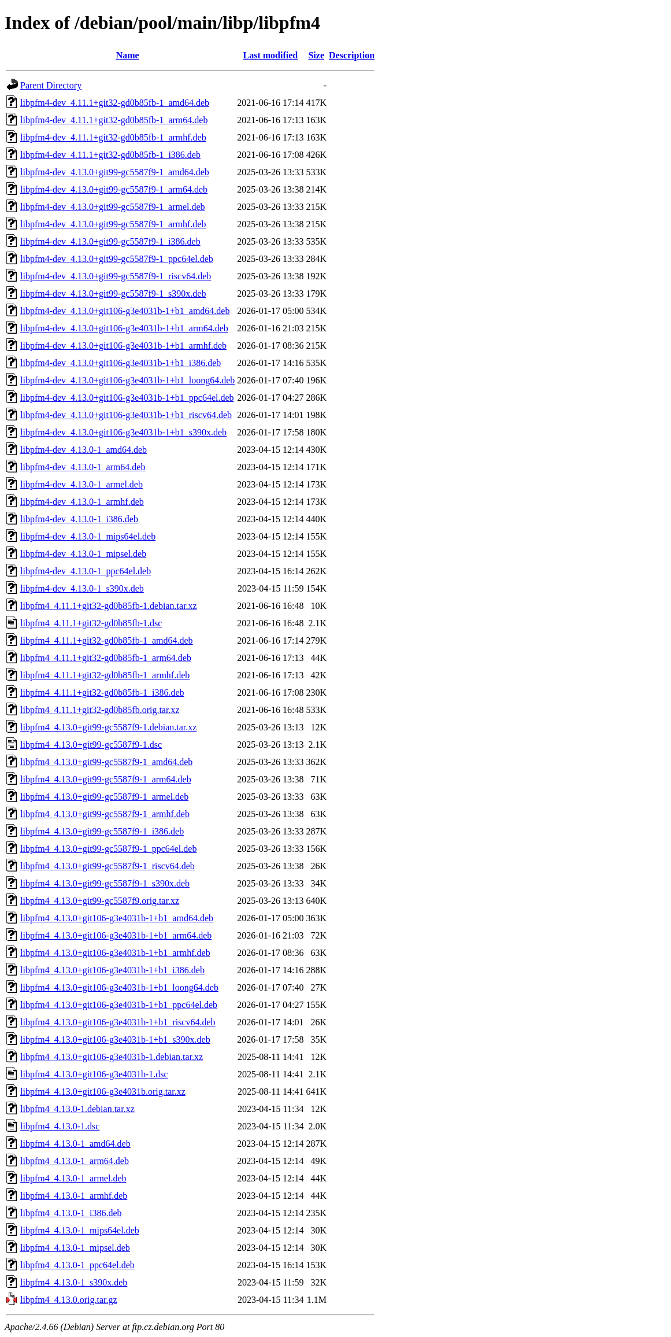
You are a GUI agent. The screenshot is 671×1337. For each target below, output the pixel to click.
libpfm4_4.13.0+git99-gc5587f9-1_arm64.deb (105, 779)
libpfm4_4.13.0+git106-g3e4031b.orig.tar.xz (103, 1091)
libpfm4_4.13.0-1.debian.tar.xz (77, 1109)
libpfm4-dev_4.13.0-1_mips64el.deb (87, 536)
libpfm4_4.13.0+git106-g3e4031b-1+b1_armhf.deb (115, 953)
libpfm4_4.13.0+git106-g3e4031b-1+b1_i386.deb (112, 970)
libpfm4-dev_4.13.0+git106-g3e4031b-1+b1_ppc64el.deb (127, 397)
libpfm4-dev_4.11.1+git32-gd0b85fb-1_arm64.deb (113, 120)
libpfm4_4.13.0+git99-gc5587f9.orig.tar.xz (99, 901)
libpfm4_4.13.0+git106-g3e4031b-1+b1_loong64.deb (119, 987)
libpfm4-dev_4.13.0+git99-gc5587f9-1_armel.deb (112, 207)
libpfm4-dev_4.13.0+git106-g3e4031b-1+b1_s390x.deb (123, 432)
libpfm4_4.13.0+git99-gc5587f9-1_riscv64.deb (107, 866)
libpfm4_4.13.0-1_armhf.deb (73, 1196)
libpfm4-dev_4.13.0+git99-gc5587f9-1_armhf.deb (113, 224)
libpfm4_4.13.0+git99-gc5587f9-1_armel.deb (104, 797)
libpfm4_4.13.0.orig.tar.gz (68, 1300)
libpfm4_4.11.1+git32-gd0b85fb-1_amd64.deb (106, 640)
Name (127, 55)
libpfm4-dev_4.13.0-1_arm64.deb (82, 467)
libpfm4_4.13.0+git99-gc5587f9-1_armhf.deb (105, 814)
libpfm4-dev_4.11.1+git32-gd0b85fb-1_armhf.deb (113, 137)
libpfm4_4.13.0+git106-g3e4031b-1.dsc (94, 1074)
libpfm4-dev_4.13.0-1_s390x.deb (82, 588)
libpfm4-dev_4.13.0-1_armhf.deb (82, 502)
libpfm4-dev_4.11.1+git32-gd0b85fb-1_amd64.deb (114, 103)
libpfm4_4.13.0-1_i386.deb (71, 1213)
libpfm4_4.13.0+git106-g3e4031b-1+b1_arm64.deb (116, 935)
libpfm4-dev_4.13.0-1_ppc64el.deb (85, 571)
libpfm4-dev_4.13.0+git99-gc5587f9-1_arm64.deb (113, 189)
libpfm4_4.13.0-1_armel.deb (73, 1178)
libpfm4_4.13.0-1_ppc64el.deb (77, 1265)
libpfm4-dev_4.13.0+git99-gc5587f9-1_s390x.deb (113, 293)
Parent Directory (50, 85)
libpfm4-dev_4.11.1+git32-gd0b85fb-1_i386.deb (110, 155)
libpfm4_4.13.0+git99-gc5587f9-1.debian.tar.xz (108, 727)
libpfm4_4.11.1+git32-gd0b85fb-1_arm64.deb (105, 658)
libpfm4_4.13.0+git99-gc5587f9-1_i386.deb (102, 831)
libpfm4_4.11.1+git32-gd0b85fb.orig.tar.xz (100, 710)
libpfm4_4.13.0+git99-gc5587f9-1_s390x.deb (105, 883)
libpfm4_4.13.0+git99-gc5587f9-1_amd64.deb (106, 762)
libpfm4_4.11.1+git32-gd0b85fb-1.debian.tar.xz (108, 606)
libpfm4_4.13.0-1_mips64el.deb (79, 1230)
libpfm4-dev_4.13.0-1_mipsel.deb (83, 554)
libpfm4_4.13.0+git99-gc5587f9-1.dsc (91, 744)
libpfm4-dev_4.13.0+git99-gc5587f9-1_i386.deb (110, 241)
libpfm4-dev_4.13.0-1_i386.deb (79, 519)
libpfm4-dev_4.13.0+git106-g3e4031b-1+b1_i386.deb (120, 363)
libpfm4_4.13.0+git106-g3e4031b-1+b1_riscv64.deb (118, 1022)
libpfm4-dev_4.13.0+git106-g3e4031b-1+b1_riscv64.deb (126, 415)
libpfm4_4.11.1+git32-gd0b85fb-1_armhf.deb (105, 675)
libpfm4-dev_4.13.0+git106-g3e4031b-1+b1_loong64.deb (127, 380)
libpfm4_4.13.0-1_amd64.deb (75, 1143)
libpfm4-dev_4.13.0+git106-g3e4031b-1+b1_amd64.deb (124, 311)
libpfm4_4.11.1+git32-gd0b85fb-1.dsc (91, 623)
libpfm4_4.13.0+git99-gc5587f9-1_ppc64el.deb (108, 849)
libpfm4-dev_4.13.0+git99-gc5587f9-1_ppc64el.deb (116, 259)
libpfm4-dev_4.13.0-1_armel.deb (81, 484)
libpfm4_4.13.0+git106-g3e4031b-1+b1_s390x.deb (115, 1039)
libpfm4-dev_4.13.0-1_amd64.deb (83, 450)
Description (352, 55)
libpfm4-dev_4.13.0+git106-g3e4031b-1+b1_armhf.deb (123, 345)
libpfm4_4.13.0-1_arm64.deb (74, 1161)
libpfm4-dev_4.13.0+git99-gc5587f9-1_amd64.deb (114, 172)
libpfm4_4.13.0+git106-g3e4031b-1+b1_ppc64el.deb (118, 1005)
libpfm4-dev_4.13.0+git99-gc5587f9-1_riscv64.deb (115, 276)
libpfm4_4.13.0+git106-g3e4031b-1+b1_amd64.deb (116, 918)
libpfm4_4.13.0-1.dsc (59, 1126)
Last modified (270, 55)
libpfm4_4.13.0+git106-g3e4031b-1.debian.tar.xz (111, 1057)
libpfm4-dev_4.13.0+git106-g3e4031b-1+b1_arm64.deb (124, 328)
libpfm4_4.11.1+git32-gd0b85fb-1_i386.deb (102, 692)
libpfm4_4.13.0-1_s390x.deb (73, 1282)
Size (316, 55)
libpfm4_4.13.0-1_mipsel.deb (75, 1248)
